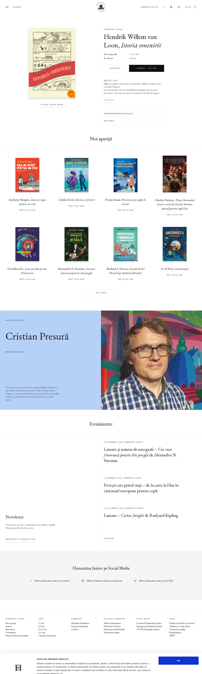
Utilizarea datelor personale (182, 623)
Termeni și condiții (177, 629)
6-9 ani (41, 626)
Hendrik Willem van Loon (130, 40)
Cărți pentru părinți (47, 635)
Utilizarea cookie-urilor (179, 626)
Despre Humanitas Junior (17, 635)
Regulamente (175, 632)
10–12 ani (134, 54)
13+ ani (41, 632)
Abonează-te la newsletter (20, 539)
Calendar (109, 538)
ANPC (172, 635)
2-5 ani (41, 623)
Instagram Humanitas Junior (149, 626)
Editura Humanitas (112, 623)
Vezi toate (101, 293)
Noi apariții (11, 623)
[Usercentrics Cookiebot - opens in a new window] (18, 668)
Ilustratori (10, 629)
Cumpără (146, 68)
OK (178, 644)
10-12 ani (42, 629)
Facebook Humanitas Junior (149, 623)
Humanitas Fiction (112, 626)
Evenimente (11, 632)
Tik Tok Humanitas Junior (148, 629)
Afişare (140, 668)
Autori (9, 626)
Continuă (109, 100)
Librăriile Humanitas (80, 623)
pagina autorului (15, 352)
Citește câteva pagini (52, 105)
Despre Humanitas (79, 626)
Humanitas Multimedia (114, 629)
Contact (75, 629)
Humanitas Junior (112, 632)
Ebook (132, 58)
